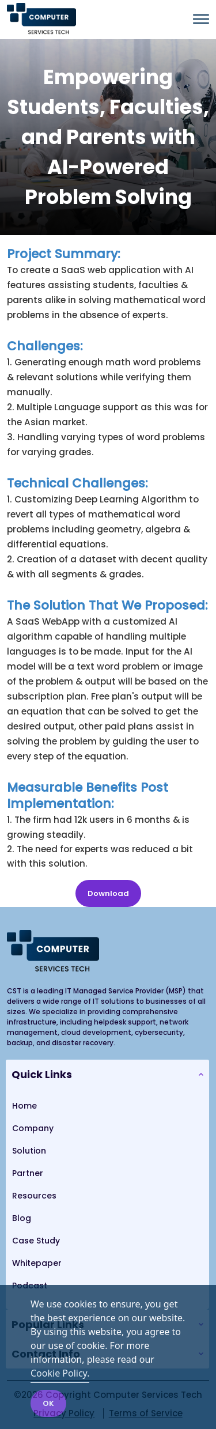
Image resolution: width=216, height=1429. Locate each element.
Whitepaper (37, 1263)
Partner (27, 1173)
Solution (29, 1150)
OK (48, 1403)
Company (33, 1128)
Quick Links (42, 1074)
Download (108, 893)
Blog (21, 1218)
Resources (34, 1195)
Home (24, 1106)
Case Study (36, 1240)
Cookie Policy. (60, 1373)
